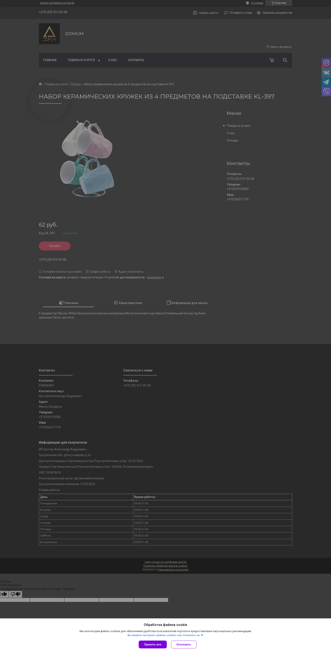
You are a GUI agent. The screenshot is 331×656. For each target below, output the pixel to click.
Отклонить (183, 644)
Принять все (152, 644)
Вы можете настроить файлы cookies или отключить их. (164, 635)
